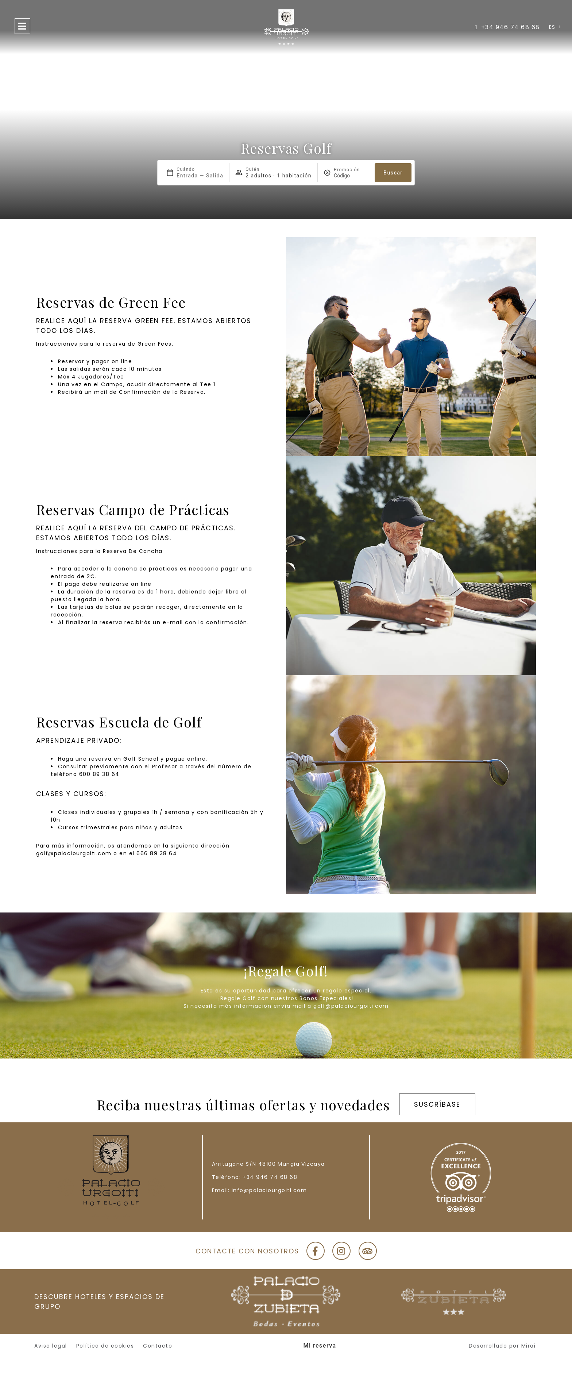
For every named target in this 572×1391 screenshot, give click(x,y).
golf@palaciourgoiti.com (74, 853)
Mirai (528, 1345)
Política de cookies (105, 1345)
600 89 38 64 (99, 774)
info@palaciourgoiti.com (269, 1190)
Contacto (157, 1345)
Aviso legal (50, 1345)
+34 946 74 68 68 (270, 1177)
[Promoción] (351, 175)
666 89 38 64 (156, 853)
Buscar (393, 173)
